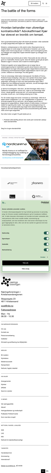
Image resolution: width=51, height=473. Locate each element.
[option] (47, 471)
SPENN (3, 388)
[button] (46, 3)
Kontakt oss (5, 332)
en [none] (47, 471)
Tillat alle (25, 263)
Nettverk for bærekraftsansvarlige (12, 440)
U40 (2, 433)
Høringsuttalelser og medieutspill (11, 410)
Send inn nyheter (6, 391)
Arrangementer (6, 381)
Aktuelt (3, 407)
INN (2, 437)
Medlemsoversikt (6, 362)
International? (5, 459)
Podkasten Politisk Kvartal (9, 414)
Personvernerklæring (7, 335)
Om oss (3, 329)
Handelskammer (6, 453)
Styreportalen (5, 365)
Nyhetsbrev (4, 358)
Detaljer (43, 257)
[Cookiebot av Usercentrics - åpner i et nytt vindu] (41, 202)
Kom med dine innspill (8, 417)
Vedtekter (4, 339)
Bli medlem (34, 3)
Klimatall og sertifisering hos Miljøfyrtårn (14, 342)
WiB (2, 430)
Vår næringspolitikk (7, 404)
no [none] (43, 471)
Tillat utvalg (25, 269)
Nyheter (3, 384)
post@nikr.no (7, 305)
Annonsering (5, 456)
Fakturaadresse (8, 309)
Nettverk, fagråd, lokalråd (9, 368)
